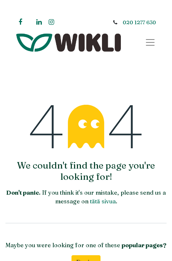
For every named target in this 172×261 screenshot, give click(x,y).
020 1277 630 (139, 22)
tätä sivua (103, 201)
